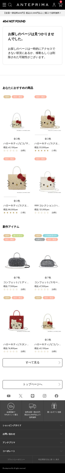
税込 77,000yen (10, 286)
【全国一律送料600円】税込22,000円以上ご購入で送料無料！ (32, 13)
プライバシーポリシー (16, 459)
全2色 (17, 138)
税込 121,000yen (41, 209)
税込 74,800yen (10, 348)
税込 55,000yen (41, 147)
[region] (48, 116)
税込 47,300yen (41, 286)
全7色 (17, 277)
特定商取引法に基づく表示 (48, 459)
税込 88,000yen (10, 209)
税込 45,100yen (10, 147)
